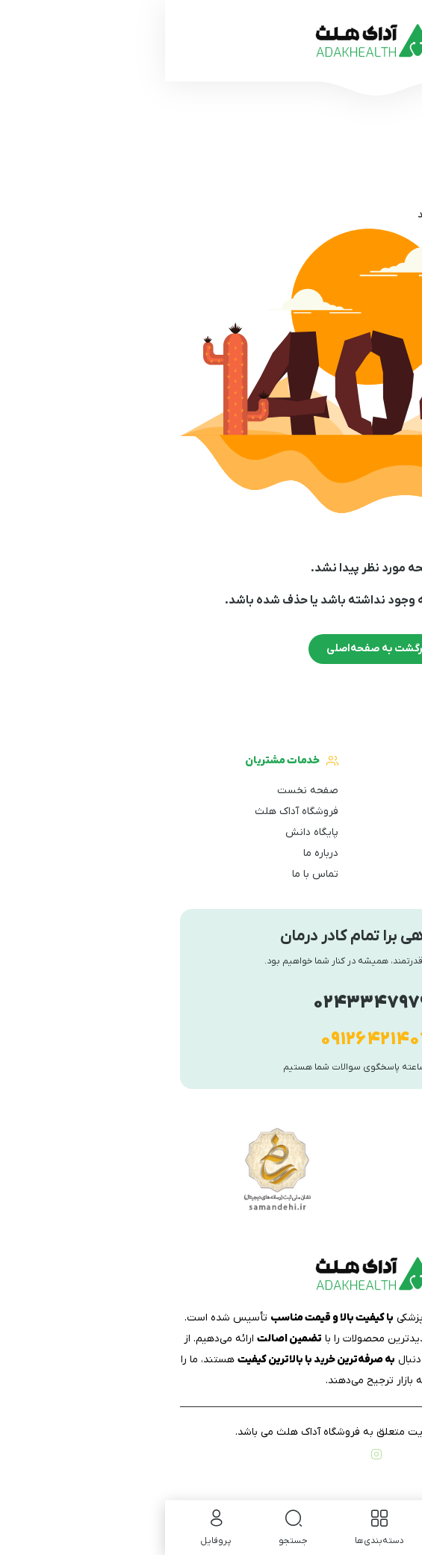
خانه (397, 215)
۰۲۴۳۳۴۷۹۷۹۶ (211, 1003)
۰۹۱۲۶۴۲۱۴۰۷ (211, 1040)
